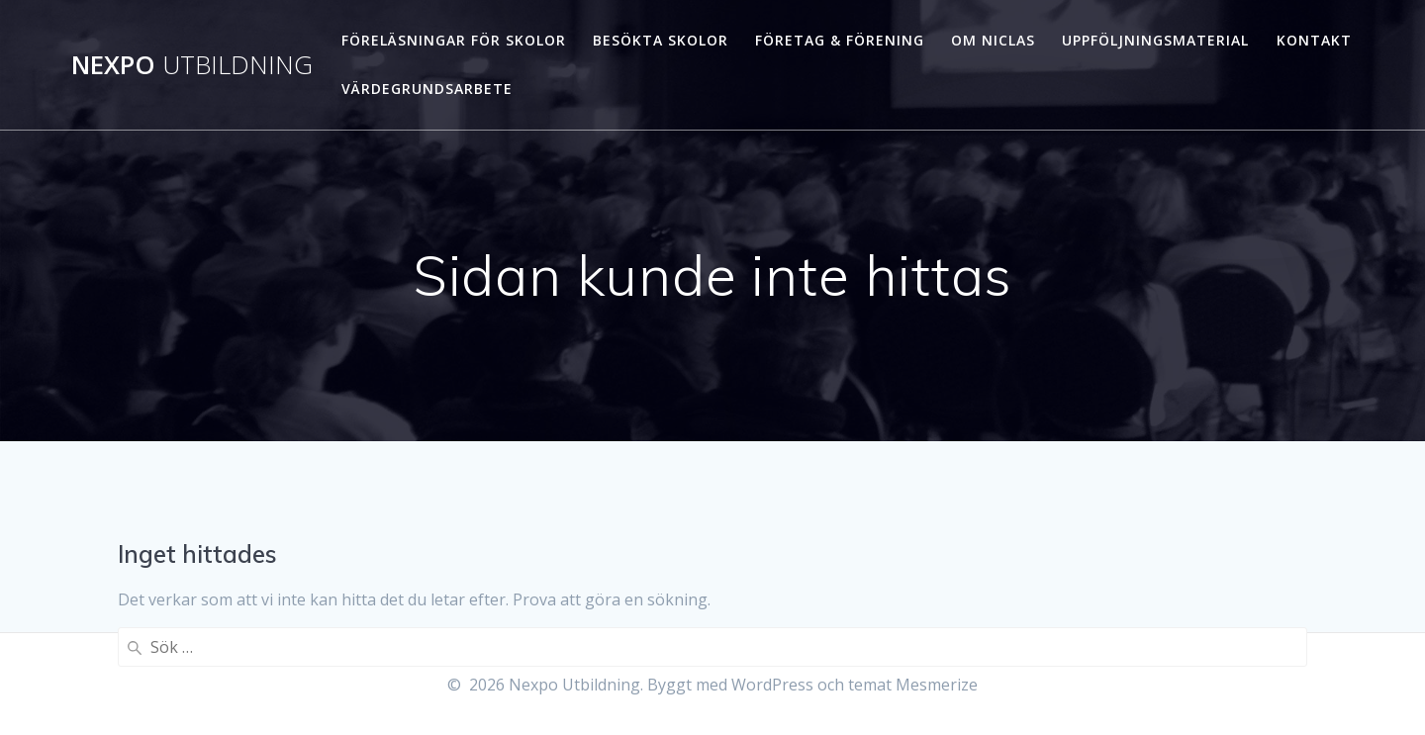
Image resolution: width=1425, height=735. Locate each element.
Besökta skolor (660, 40)
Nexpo (192, 65)
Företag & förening (839, 40)
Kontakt (1314, 40)
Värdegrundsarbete (427, 88)
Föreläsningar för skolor (453, 40)
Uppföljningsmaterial (1155, 40)
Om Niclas (993, 40)
